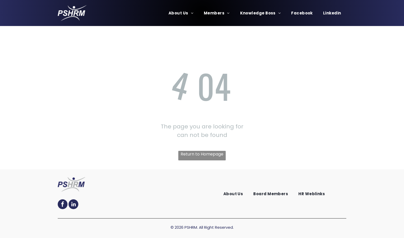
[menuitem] (181, 13)
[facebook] (63, 204)
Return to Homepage (202, 154)
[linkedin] (73, 204)
